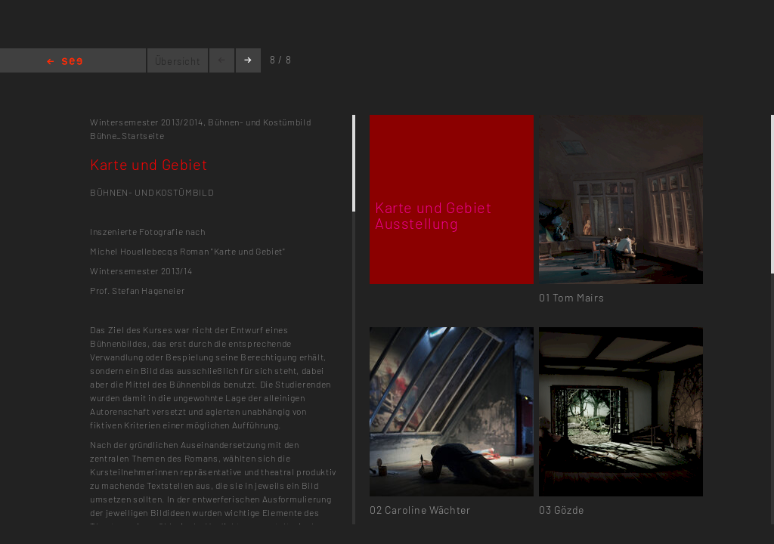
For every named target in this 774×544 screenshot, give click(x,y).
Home (64, 62)
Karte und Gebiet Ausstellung (433, 215)
